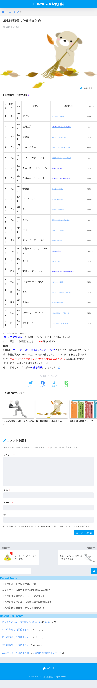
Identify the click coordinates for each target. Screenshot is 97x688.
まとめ (22, 393)
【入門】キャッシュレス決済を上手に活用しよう (26, 602)
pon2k (48, 622)
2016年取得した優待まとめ (15, 629)
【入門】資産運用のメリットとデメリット (23, 596)
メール (8, 502)
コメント (9, 455)
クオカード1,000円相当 (58, 230)
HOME (48, 668)
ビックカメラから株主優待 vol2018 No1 (22, 622)
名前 (7, 490)
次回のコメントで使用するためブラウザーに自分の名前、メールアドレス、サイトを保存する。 (49, 526)
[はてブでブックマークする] (54, 384)
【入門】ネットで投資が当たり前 (19, 584)
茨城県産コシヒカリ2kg (58, 209)
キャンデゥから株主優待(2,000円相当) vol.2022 (26, 590)
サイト (6, 515)
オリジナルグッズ (56, 251)
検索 (94, 571)
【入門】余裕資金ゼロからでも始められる (23, 608)
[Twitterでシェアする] (30, 384)
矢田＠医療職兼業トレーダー (47, 653)
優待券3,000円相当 (57, 240)
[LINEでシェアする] (66, 384)
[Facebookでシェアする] (42, 384)
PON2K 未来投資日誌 (48, 4)
